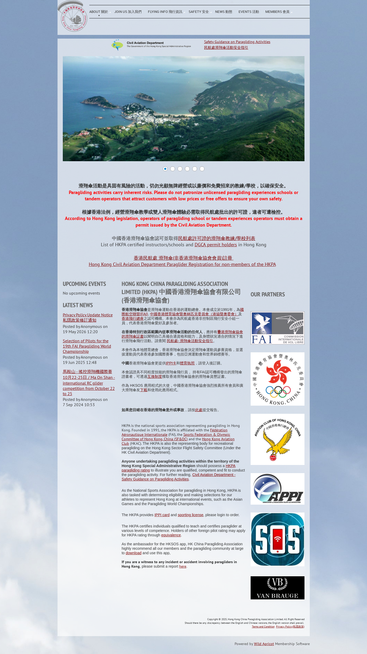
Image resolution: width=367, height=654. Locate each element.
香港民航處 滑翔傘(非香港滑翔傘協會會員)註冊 (184, 258)
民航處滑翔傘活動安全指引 (226, 47)
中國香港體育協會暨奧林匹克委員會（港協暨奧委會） (194, 314)
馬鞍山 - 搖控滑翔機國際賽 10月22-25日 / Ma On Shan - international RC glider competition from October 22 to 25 (89, 382)
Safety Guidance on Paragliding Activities (237, 41)
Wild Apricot (264, 643)
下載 (143, 390)
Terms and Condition (263, 626)
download (134, 553)
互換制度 (154, 376)
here (182, 566)
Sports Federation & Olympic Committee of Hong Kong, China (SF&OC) (176, 436)
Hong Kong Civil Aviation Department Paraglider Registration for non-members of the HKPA (182, 264)
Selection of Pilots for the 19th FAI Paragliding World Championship (87, 346)
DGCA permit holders (216, 245)
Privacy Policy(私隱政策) (290, 626)
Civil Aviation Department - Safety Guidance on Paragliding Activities (179, 477)
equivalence (171, 535)
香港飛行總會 (133, 318)
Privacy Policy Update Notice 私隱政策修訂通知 (88, 317)
